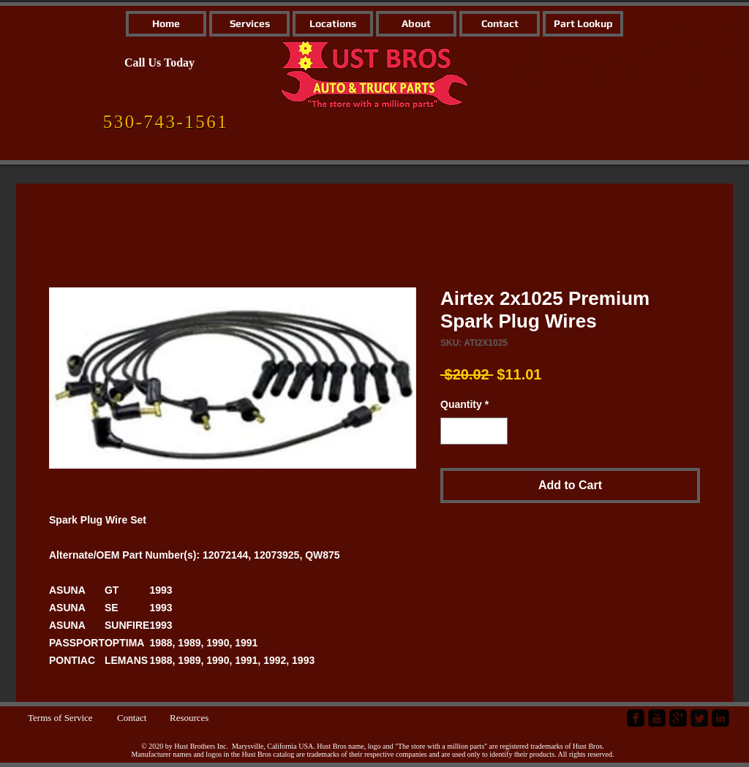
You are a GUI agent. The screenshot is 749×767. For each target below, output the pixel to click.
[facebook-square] (635, 718)
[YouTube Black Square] (657, 718)
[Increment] (496, 431)
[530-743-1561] (165, 122)
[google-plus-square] (678, 718)
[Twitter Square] (699, 718)
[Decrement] (452, 431)
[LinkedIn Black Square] (720, 718)
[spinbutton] (474, 431)
